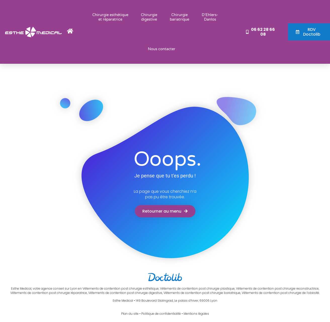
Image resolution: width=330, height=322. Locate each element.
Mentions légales (196, 313)
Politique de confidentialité (161, 313)
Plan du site (130, 313)
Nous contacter (161, 49)
